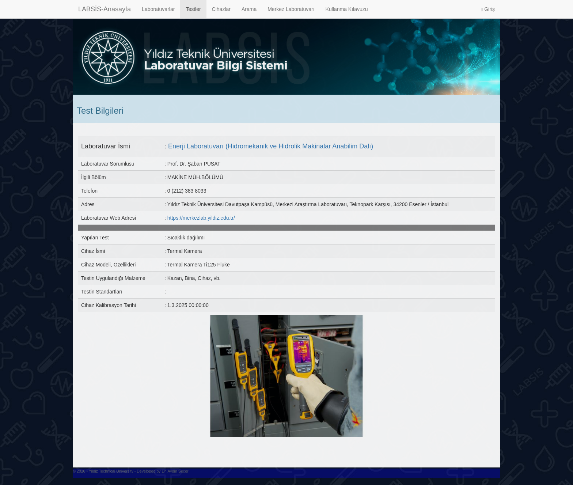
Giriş (488, 9)
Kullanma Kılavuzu (347, 9)
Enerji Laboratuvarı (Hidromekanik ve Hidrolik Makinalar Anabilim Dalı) (270, 146)
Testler (193, 9)
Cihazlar (221, 9)
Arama (249, 9)
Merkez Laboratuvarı (290, 9)
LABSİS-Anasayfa (104, 9)
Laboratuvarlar (158, 9)
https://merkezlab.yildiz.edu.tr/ (201, 218)
